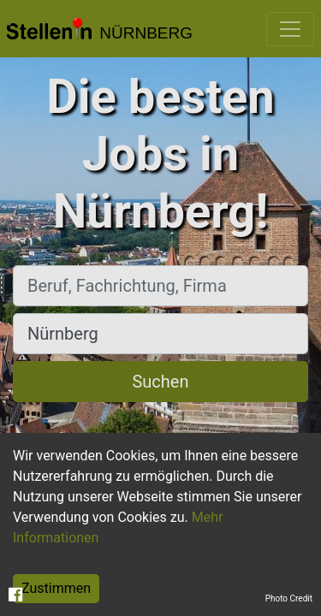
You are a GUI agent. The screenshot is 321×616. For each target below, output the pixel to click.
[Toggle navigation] (290, 29)
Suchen (160, 381)
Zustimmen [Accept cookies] (56, 588)
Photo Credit (288, 598)
